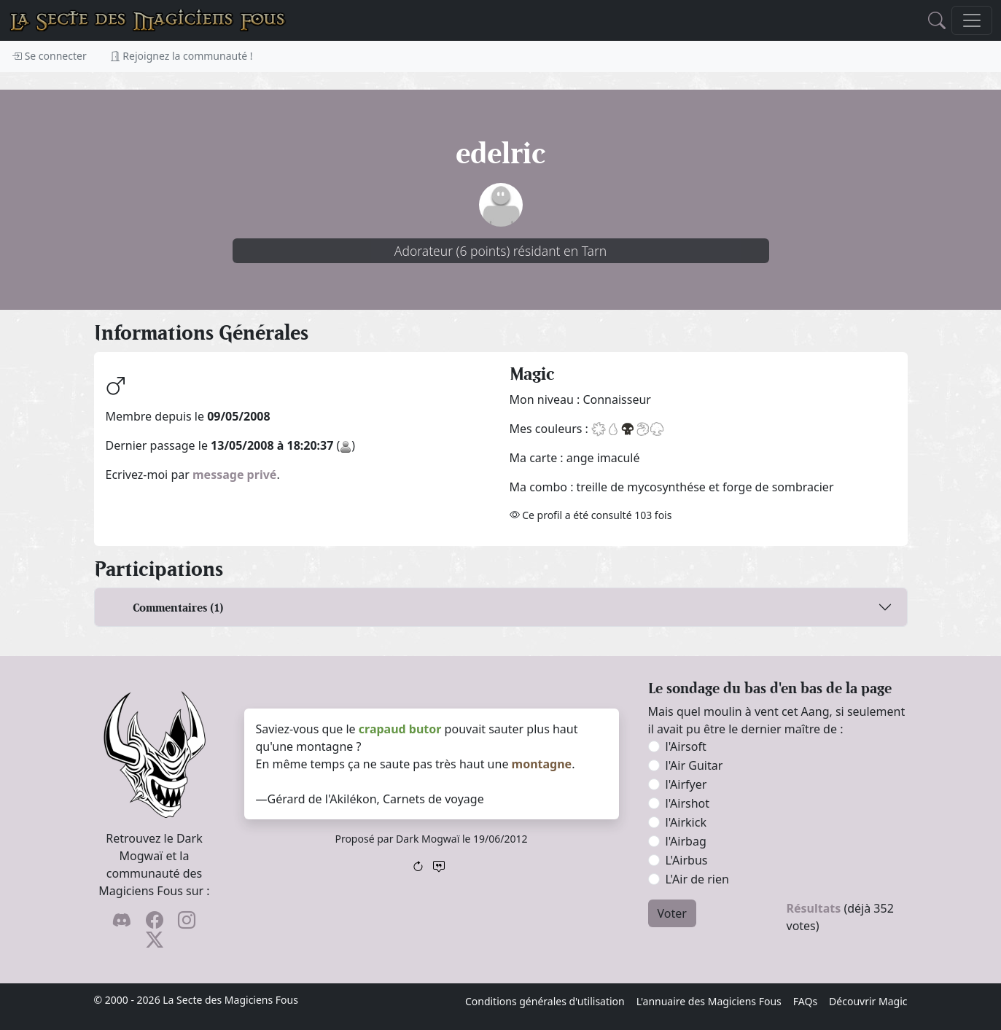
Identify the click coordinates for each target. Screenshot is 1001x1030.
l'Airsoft (686, 746)
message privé (234, 475)
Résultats (814, 908)
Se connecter (49, 56)
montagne (542, 764)
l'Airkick (686, 822)
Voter (672, 913)
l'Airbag (686, 841)
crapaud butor (400, 729)
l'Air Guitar (694, 765)
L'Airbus (687, 860)
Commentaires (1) (178, 608)
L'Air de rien (697, 879)
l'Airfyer (686, 784)
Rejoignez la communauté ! (181, 56)
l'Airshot (688, 803)
